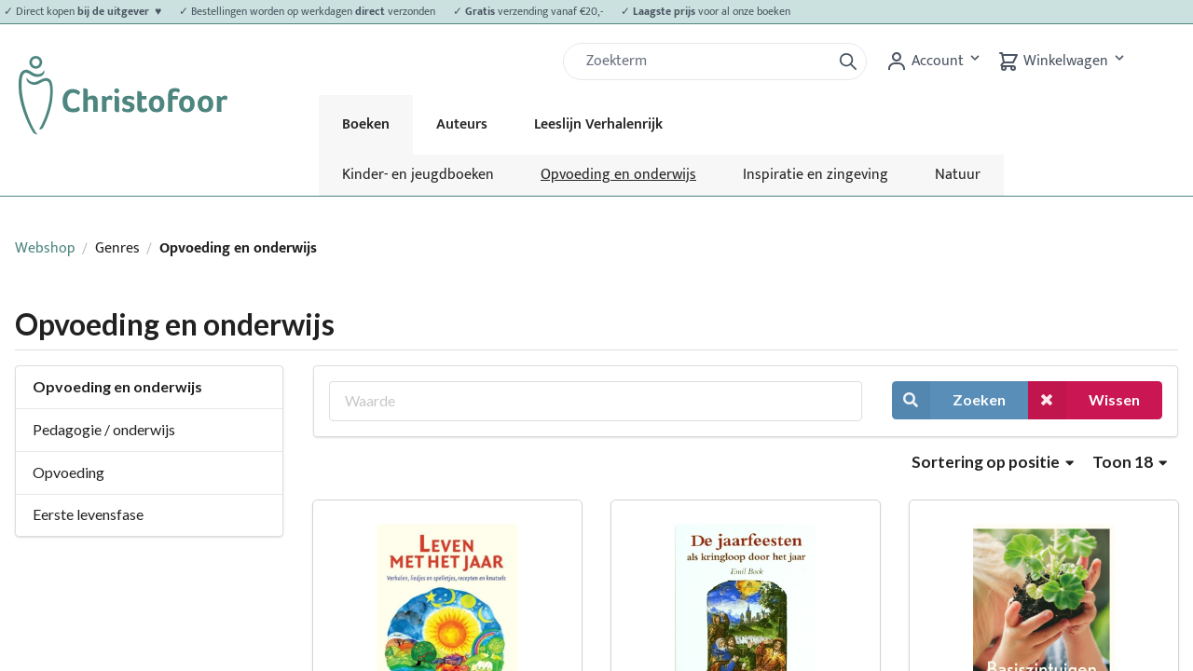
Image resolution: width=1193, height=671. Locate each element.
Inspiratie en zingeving (815, 174)
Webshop (45, 248)
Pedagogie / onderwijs (104, 429)
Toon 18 (1129, 462)
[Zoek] (704, 61)
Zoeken (949, 400)
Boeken (366, 124)
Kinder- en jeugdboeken (418, 174)
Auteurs (461, 124)
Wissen (1084, 400)
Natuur (957, 174)
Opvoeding (68, 472)
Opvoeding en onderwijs (618, 174)
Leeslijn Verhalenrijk (598, 124)
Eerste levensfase (88, 514)
